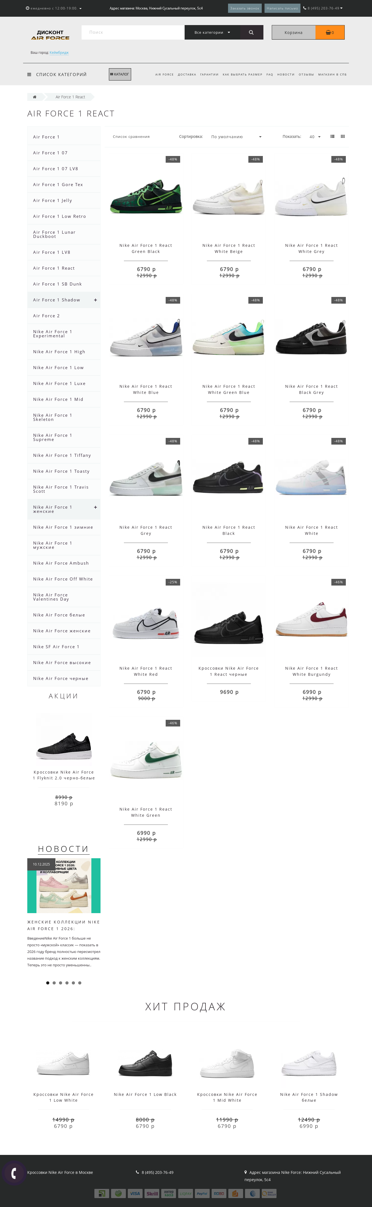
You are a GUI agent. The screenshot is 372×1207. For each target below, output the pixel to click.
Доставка (182, 74)
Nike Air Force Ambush (61, 563)
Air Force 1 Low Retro (59, 216)
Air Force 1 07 (50, 152)
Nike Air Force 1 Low (58, 367)
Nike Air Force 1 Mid (58, 399)
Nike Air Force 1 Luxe (59, 383)
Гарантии (205, 74)
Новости (284, 74)
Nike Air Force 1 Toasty (61, 471)
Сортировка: (191, 136)
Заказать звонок (245, 8)
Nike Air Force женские (62, 630)
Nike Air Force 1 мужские (53, 545)
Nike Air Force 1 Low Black (145, 1094)
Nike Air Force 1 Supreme (53, 437)
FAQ (267, 74)
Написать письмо (282, 8)
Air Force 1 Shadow (56, 300)
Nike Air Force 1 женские (53, 509)
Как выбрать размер (239, 74)
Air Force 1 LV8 (52, 252)
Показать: (292, 136)
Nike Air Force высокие (62, 662)
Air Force (158, 74)
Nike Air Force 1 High (59, 351)
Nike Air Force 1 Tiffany (62, 455)
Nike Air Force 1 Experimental (53, 333)
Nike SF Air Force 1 (56, 646)
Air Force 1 (46, 137)
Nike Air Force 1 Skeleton (53, 417)
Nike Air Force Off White (63, 579)
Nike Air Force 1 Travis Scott (61, 489)
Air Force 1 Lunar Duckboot (54, 234)
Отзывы (306, 74)
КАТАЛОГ (119, 74)
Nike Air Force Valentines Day (51, 597)
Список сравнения (131, 136)
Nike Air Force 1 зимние (63, 527)
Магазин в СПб (332, 74)
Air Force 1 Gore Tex (58, 184)
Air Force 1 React (54, 268)
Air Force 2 (46, 315)
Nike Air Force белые (59, 615)
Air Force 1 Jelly (52, 200)
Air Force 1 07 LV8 (56, 168)
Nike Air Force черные (61, 678)
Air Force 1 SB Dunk (57, 284)
